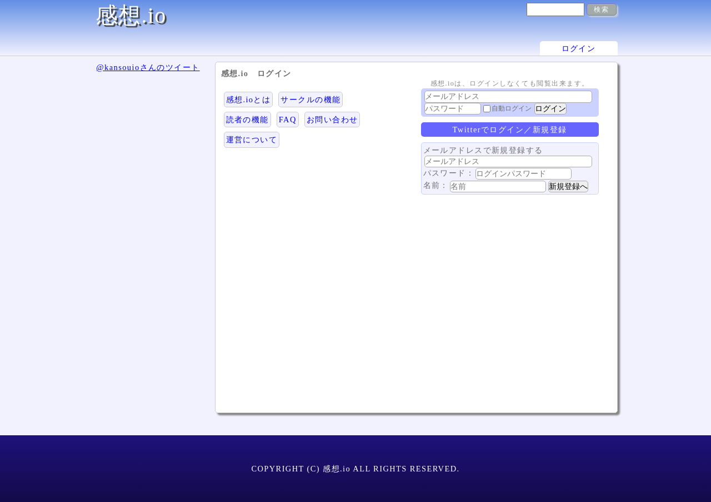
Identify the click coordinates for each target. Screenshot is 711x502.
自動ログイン (512, 108)
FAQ (288, 119)
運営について (252, 139)
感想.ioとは (248, 99)
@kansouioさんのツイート (147, 67)
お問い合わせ (332, 119)
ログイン (579, 48)
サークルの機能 (311, 99)
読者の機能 (247, 119)
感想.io (131, 15)
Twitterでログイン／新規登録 (510, 129)
